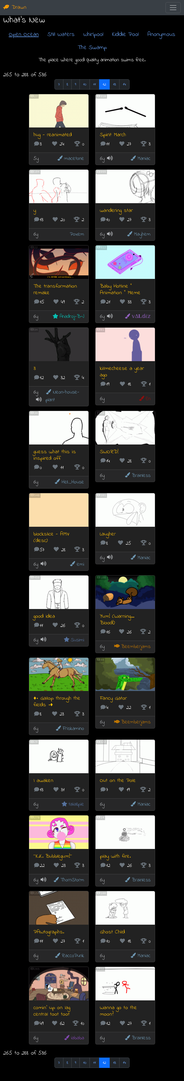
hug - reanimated (52, 135)
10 (84, 84)
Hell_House (69, 482)
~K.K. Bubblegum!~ (52, 856)
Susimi (73, 640)
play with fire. (115, 856)
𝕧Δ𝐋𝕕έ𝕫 (137, 316)
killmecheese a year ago (122, 372)
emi (76, 564)
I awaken (43, 781)
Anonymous (161, 34)
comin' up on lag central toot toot (51, 1011)
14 (124, 84)
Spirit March (113, 135)
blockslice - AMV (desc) (51, 537)
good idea (44, 616)
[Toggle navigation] (173, 7)
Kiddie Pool (125, 34)
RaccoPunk (69, 956)
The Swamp (92, 47)
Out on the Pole (118, 781)
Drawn (14, 7)
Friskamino (69, 728)
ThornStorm (68, 880)
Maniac (140, 158)
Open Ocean (24, 34)
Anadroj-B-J (68, 316)
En (145, 399)
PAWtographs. (48, 932)
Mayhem (139, 234)
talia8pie (72, 804)
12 (104, 84)
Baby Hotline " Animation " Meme (120, 289)
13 (114, 84)
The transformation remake (55, 289)
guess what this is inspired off (54, 455)
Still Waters (61, 34)
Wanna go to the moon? (118, 1011)
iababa (74, 1038)
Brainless (137, 475)
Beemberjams (132, 646)
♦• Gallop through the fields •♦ (56, 702)
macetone (70, 158)
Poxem (77, 234)
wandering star (116, 211)
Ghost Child (112, 932)
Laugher (108, 534)
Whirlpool (93, 34)
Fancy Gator (113, 698)
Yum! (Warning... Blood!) (117, 620)
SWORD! (109, 452)
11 (94, 84)
